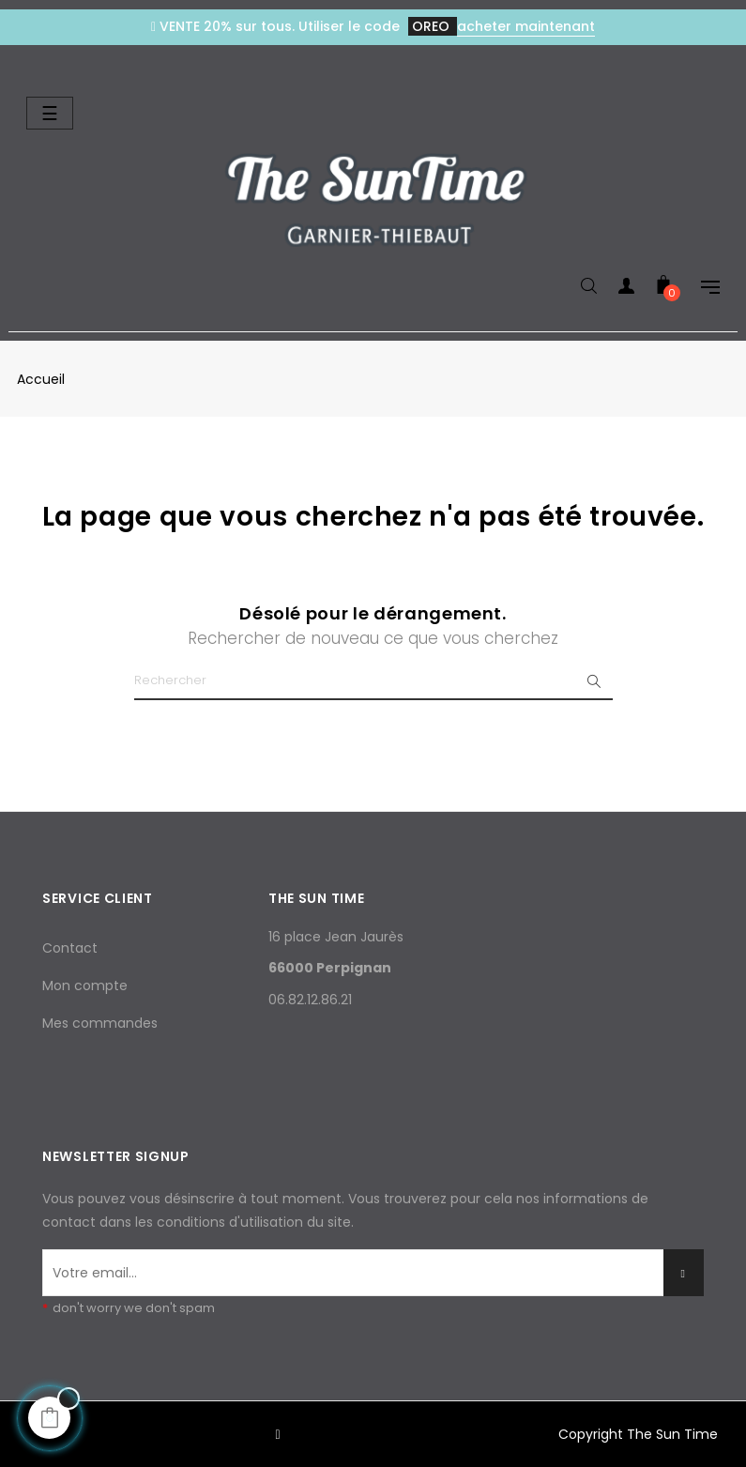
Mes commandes (100, 1023)
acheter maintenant (526, 26)
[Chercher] (373, 681)
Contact (70, 948)
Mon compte (85, 985)
